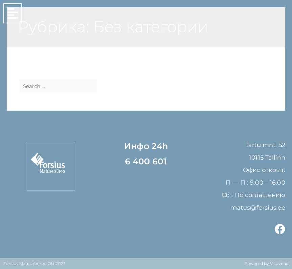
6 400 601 (146, 161)
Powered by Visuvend (266, 263)
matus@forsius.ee (257, 207)
